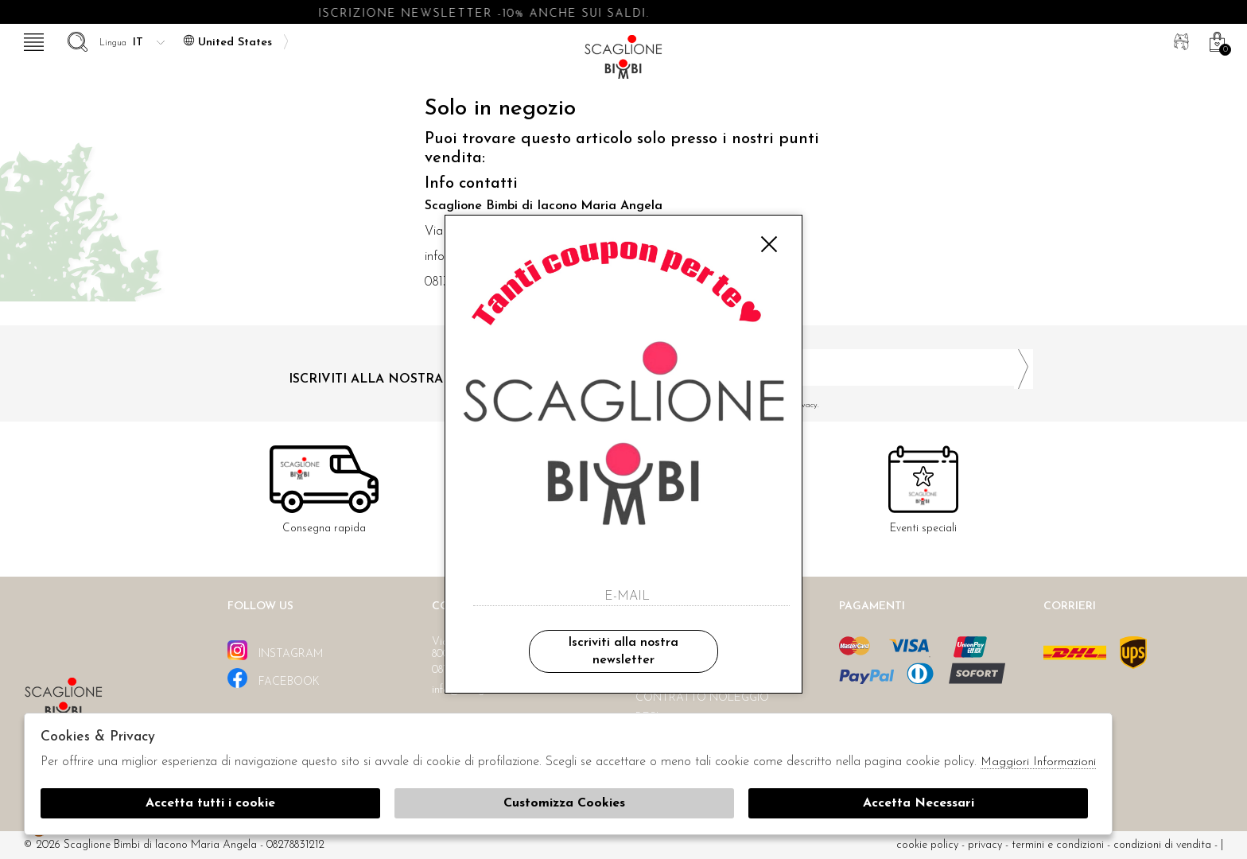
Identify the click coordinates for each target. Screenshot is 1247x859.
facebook (273, 678)
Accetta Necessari (918, 803)
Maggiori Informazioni (1038, 762)
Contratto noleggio (702, 698)
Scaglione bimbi (623, 61)
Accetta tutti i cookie (210, 803)
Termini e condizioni (1058, 845)
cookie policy (927, 845)
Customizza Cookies (564, 803)
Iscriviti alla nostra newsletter (623, 651)
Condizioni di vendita (1162, 845)
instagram (275, 650)
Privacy (985, 845)
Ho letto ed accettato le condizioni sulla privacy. (834, 405)
